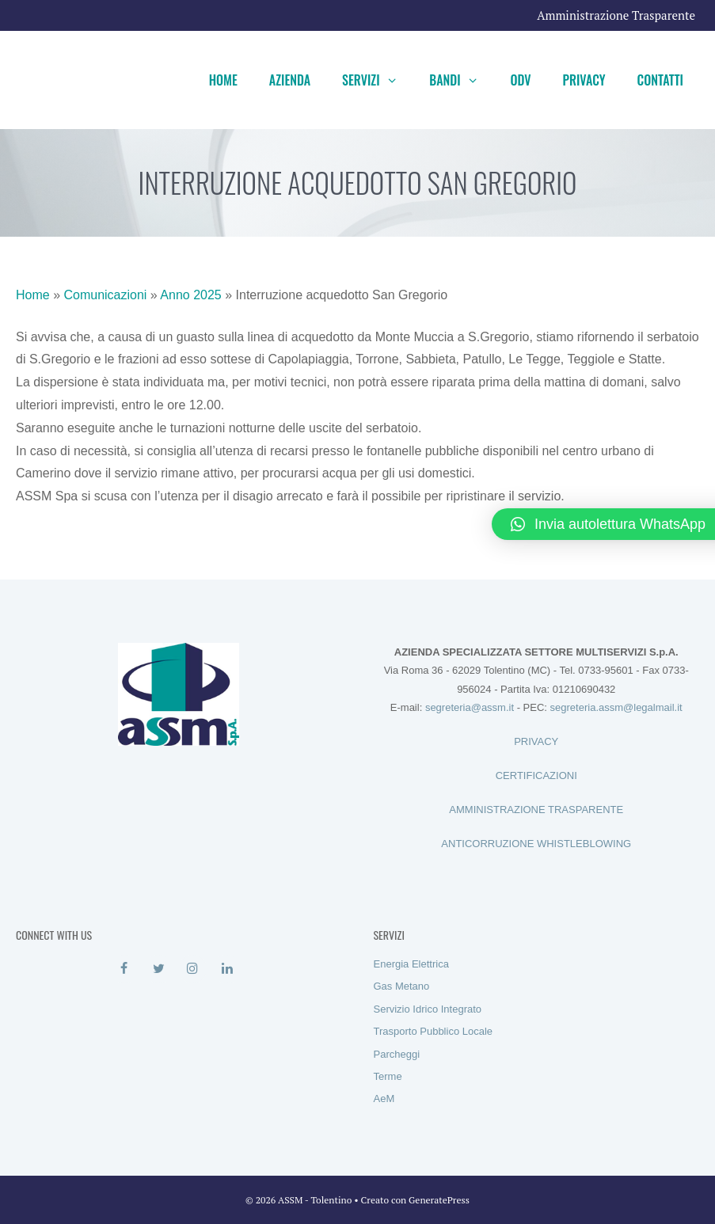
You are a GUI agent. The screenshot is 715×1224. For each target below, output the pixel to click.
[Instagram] (193, 969)
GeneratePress (439, 1200)
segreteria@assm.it (469, 707)
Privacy (584, 79)
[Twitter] (159, 969)
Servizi (377, 80)
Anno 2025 (190, 295)
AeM (384, 1098)
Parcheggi (397, 1054)
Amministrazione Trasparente (616, 15)
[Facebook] (124, 969)
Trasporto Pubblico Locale (433, 1031)
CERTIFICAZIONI (536, 775)
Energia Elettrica (411, 964)
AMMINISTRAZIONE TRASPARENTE (536, 809)
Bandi (461, 80)
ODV (520, 79)
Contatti (660, 79)
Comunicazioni (104, 295)
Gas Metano (402, 986)
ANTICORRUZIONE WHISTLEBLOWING (536, 844)
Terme (388, 1076)
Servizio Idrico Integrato (428, 1009)
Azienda (289, 79)
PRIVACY (536, 741)
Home (223, 79)
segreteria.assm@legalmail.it (616, 707)
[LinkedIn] (227, 969)
